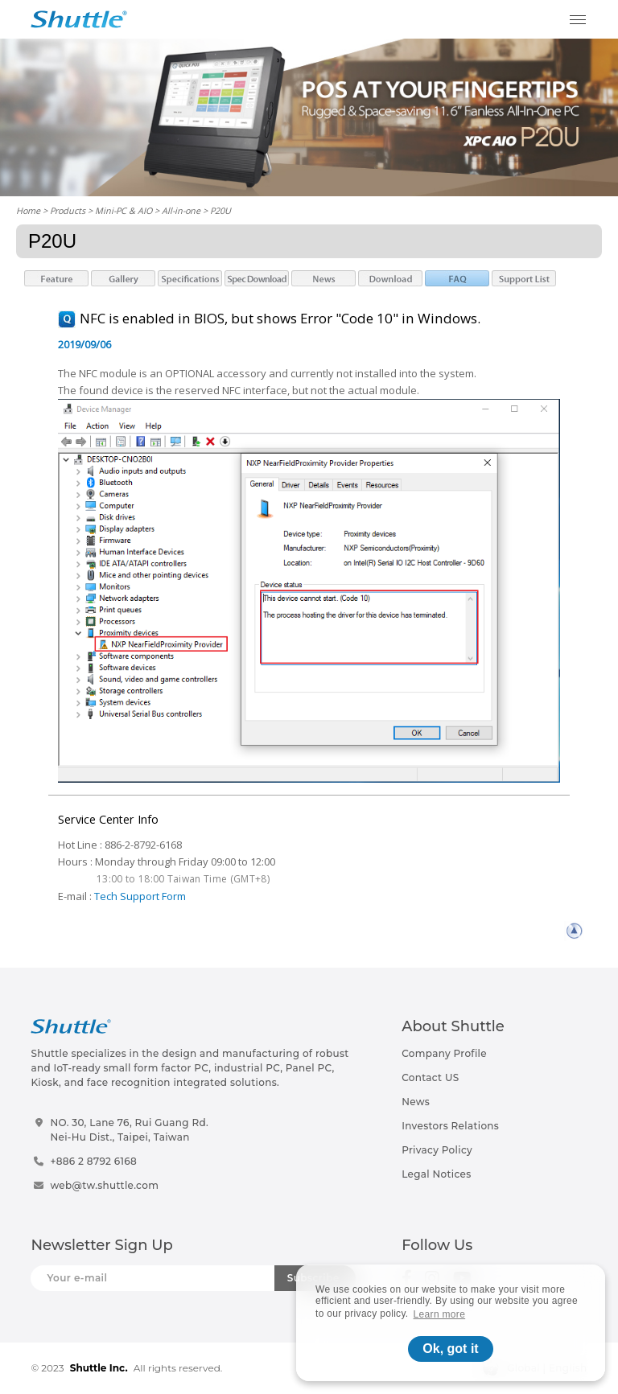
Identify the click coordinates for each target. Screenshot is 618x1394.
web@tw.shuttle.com (104, 1185)
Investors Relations (450, 1126)
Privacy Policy (437, 1150)
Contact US (430, 1077)
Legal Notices (436, 1174)
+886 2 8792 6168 (93, 1161)
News (416, 1102)
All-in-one (181, 210)
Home (28, 210)
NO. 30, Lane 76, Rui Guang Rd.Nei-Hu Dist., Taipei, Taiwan (129, 1129)
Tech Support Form (140, 896)
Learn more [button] (440, 1314)
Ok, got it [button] (450, 1348)
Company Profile (444, 1053)
